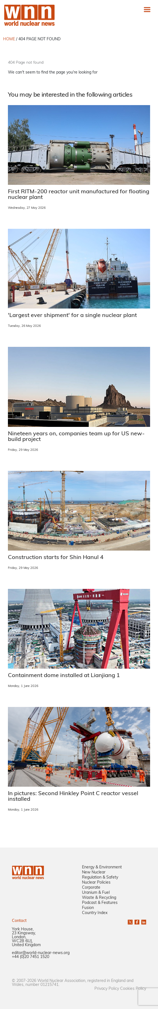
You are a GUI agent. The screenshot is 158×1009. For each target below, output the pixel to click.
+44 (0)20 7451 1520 (30, 957)
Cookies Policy (133, 989)
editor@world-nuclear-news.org (41, 953)
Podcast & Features (100, 903)
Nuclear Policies (96, 883)
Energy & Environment (102, 867)
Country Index (94, 913)
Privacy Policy (106, 989)
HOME (9, 39)
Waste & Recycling (99, 898)
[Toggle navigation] (147, 9)
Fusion (88, 908)
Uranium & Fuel (96, 893)
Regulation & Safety (100, 877)
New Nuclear (93, 872)
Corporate (91, 888)
